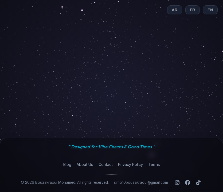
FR (192, 10)
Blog (67, 164)
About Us (85, 164)
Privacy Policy (130, 164)
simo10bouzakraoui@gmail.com (141, 182)
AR (175, 10)
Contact (106, 164)
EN (210, 10)
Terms (154, 164)
